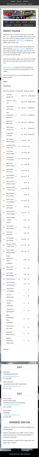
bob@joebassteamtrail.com (11, 376)
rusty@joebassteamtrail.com (11, 415)
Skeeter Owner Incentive (19, 48)
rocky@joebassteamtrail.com (11, 405)
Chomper (8, 36)
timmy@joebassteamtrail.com (11, 386)
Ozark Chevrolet (20, 40)
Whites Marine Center (9, 67)
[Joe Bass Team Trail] (19, 14)
